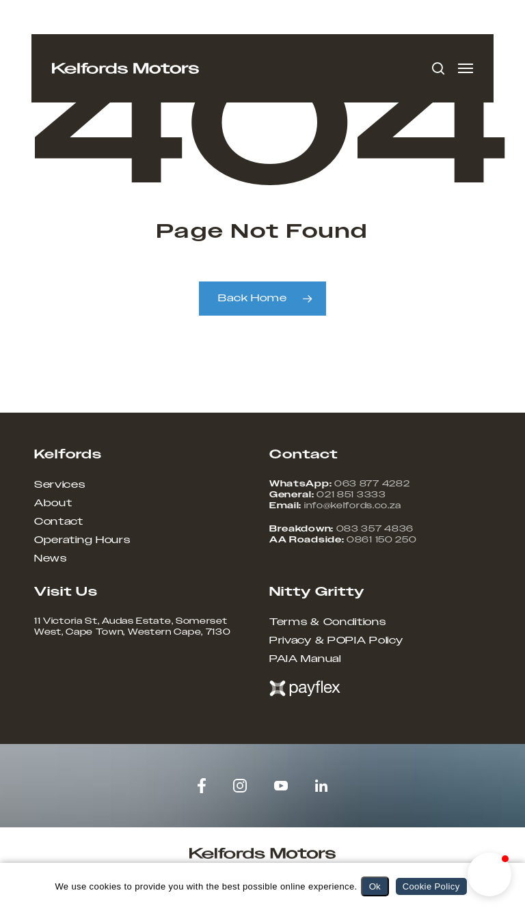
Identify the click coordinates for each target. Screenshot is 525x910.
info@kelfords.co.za (352, 505)
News (50, 559)
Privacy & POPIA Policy (336, 641)
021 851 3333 (351, 494)
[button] (465, 68)
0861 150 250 (381, 539)
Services (59, 485)
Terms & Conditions (327, 622)
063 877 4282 (371, 483)
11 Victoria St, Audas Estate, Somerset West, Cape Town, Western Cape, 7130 (132, 626)
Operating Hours (82, 540)
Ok (375, 886)
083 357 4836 (375, 528)
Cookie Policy (431, 886)
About (53, 503)
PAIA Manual (305, 659)
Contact (58, 522)
